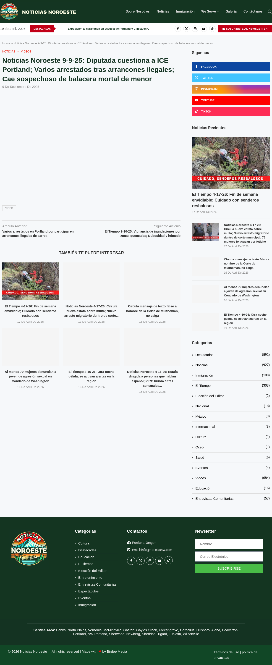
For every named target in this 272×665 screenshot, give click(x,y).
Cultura (232, 437)
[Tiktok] (212, 29)
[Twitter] (186, 29)
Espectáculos (88, 591)
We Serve (208, 11)
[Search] (269, 11)
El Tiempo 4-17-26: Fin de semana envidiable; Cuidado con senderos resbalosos (31, 310)
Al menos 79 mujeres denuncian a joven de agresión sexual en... (110, 28)
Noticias (163, 11)
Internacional (232, 426)
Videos (232, 478)
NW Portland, (98, 634)
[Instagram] (195, 29)
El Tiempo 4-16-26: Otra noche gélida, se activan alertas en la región (91, 376)
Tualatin (175, 634)
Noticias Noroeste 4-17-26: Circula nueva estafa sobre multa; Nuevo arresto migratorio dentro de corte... (91, 310)
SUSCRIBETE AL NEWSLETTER (244, 28)
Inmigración (185, 11)
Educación (232, 488)
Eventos (232, 467)
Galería (231, 11)
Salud (232, 457)
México (232, 416)
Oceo (232, 447)
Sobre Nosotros (138, 11)
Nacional (232, 406)
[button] (59, 28)
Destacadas (232, 354)
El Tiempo (232, 385)
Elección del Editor (232, 395)
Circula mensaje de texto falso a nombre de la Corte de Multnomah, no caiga (152, 310)
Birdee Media (117, 651)
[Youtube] (204, 29)
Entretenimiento (90, 577)
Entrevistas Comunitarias (232, 498)
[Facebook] (178, 29)
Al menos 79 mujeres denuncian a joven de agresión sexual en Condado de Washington (30, 376)
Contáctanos (253, 11)
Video (9, 208)
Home (6, 43)
